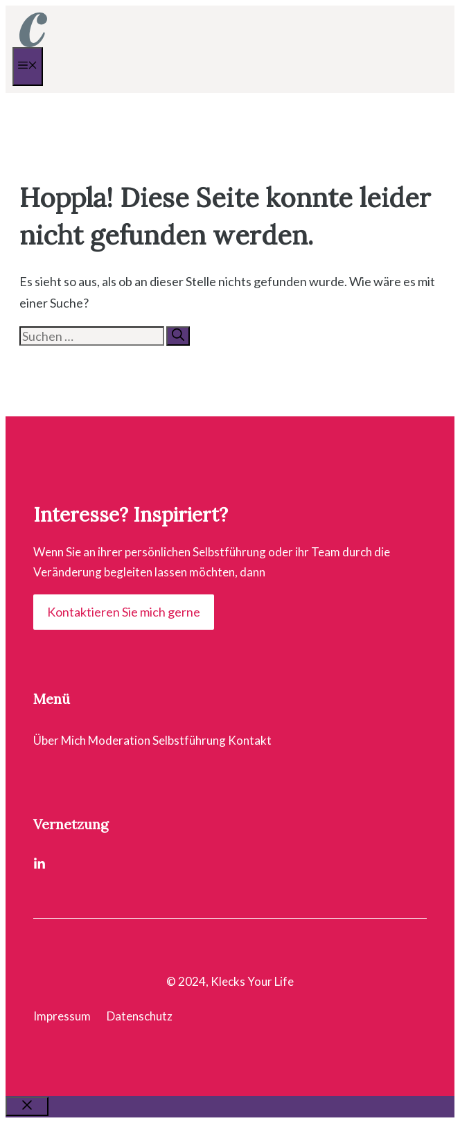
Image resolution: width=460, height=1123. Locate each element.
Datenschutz (139, 1016)
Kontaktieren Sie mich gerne (123, 611)
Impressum (62, 1016)
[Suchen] (178, 336)
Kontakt (250, 740)
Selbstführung (189, 740)
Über (46, 740)
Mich (73, 740)
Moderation (119, 740)
